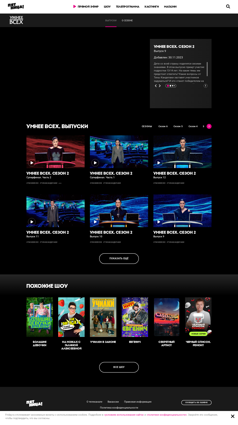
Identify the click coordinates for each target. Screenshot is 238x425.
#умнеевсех (32, 183)
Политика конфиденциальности (119, 407)
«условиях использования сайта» (124, 414)
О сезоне (127, 20)
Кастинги (152, 6)
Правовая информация (137, 401)
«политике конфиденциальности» (167, 414)
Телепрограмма (127, 6)
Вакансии (113, 401)
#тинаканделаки (48, 183)
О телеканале (94, 401)
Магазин (170, 6)
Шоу (107, 6)
